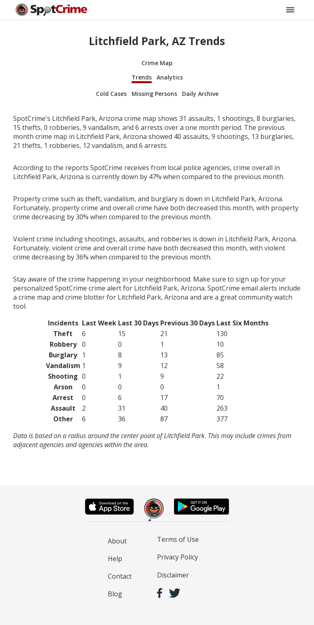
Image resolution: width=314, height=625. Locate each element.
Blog (115, 593)
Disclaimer (173, 575)
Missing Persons (154, 94)
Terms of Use (178, 539)
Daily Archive (200, 94)
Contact (120, 576)
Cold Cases (111, 94)
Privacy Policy (177, 556)
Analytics (170, 77)
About (117, 540)
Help (115, 558)
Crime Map (157, 63)
